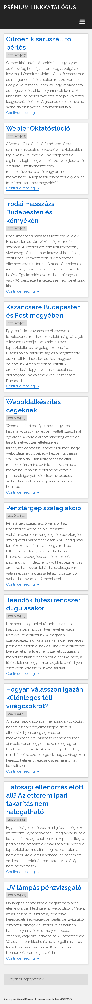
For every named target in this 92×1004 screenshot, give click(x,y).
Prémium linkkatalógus (40, 7)
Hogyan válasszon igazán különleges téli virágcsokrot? (44, 698)
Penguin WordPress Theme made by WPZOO (38, 999)
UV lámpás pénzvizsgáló (43, 887)
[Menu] (82, 22)
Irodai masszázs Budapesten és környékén (30, 212)
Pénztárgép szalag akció (43, 508)
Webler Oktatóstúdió (38, 128)
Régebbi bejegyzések (26, 979)
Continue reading (22, 113)
